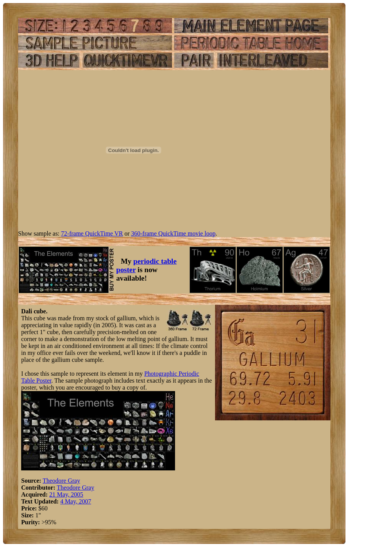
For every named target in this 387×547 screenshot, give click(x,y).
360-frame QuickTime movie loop (173, 233)
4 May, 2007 (75, 501)
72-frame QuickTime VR (92, 233)
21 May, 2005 (66, 494)
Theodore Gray (61, 480)
